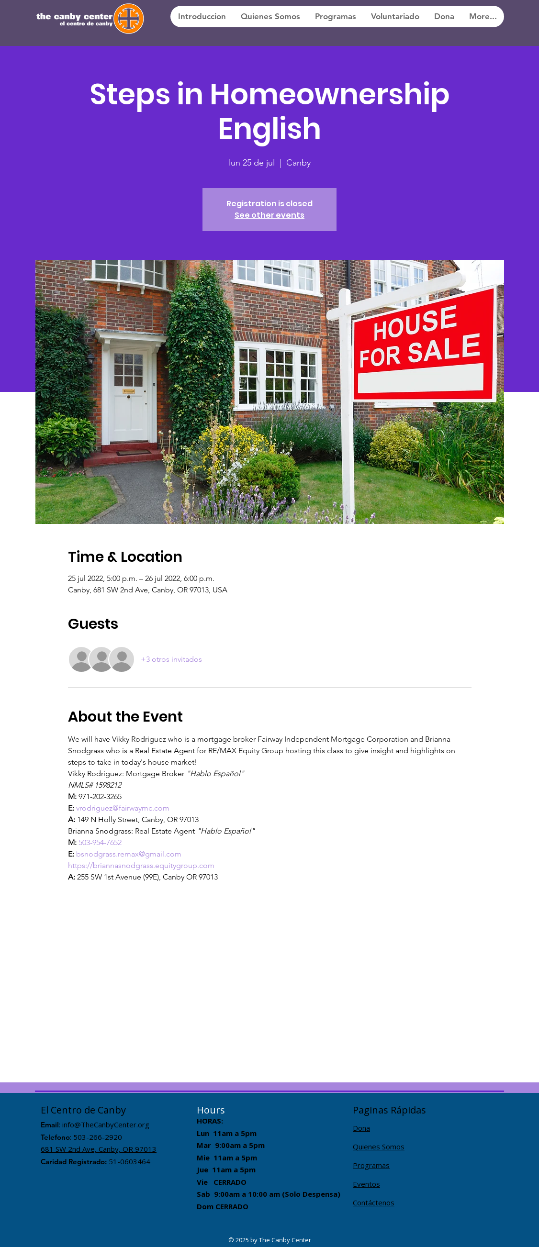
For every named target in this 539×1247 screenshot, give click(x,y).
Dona (361, 1128)
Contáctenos (373, 1202)
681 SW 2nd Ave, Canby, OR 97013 (99, 1149)
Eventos (366, 1184)
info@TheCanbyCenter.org (105, 1124)
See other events (269, 215)
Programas (371, 1165)
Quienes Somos (378, 1146)
